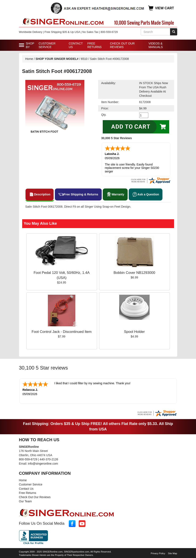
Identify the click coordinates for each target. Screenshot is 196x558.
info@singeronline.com (43, 463)
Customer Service (47, 45)
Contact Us (76, 45)
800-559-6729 (28, 459)
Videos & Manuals (156, 45)
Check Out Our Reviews (122, 45)
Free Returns (94, 45)
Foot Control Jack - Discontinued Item (62, 332)
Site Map (172, 553)
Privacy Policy (158, 553)
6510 (84, 59)
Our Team (25, 501)
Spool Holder (134, 332)
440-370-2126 (49, 459)
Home (29, 59)
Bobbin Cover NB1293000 (134, 273)
